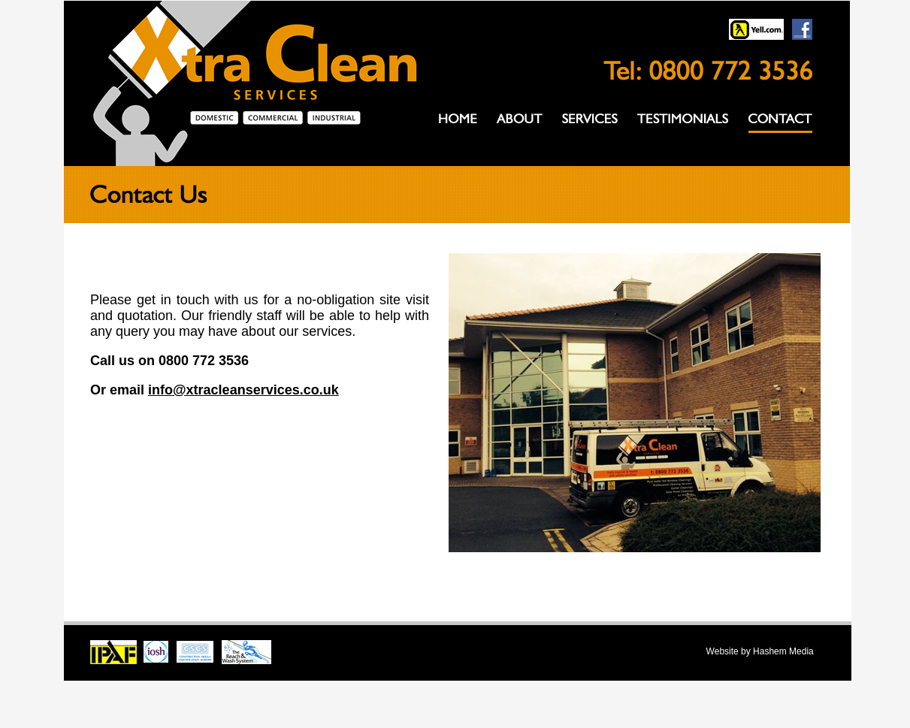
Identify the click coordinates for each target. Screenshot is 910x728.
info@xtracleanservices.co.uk (243, 389)
